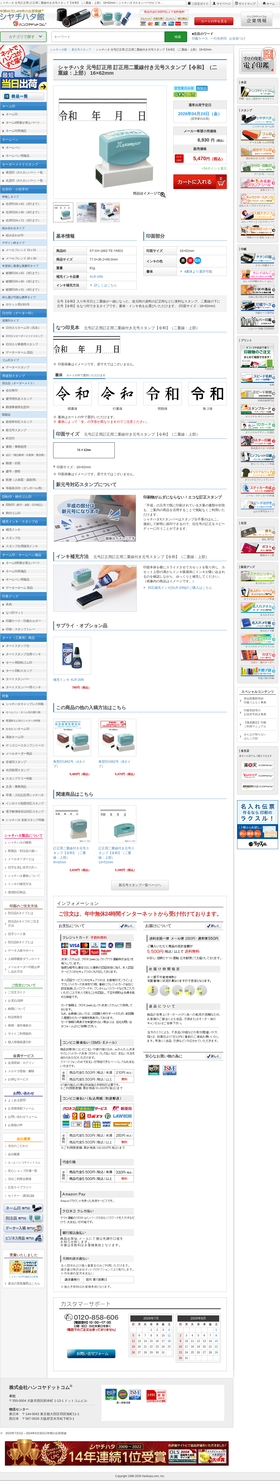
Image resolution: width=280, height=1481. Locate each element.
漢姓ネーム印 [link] (14, 737)
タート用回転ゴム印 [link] (19, 662)
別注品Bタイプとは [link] (20, 942)
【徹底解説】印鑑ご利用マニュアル (255, 724)
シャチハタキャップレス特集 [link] (25, 704)
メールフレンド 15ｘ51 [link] (21, 250)
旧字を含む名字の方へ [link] (22, 867)
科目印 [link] (10, 438)
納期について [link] (16, 1008)
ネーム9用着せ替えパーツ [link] (22, 122)
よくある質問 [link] (16, 1100)
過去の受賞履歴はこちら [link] (24, 1283)
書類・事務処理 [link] (16, 446)
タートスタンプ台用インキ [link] (23, 654)
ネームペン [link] (13, 147)
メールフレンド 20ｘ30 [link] (21, 258)
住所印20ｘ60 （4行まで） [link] (23, 212)
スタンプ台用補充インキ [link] (22, 546)
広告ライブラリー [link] (19, 1187)
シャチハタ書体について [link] (24, 876)
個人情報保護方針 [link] (19, 1042)
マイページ (224, 3)
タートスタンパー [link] (17, 679)
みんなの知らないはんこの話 (255, 736)
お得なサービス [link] (18, 1079)
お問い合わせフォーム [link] (22, 1116)
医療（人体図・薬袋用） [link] (22, 479)
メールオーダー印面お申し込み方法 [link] (24, 969)
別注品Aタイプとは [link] (20, 913)
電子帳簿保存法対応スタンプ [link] (25, 811)
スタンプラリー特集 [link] (19, 778)
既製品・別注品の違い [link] (22, 851)
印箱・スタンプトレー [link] (20, 629)
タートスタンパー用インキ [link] (23, 687)
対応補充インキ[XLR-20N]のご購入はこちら (180, 588)
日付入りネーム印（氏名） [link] (23, 327)
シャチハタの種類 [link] (19, 842)
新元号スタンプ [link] (16, 430)
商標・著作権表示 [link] (19, 1025)
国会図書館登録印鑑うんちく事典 (255, 700)
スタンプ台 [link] (13, 538)
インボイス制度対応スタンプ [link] (25, 803)
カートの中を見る (214, 21)
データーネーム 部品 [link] (19, 352)
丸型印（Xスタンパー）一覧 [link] (24, 180)
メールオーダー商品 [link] (19, 753)
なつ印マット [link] (14, 612)
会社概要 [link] (14, 1154)
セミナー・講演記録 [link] (21, 1195)
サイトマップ (247, 3)
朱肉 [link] (9, 604)
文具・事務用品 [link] (16, 786)
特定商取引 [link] (15, 1017)
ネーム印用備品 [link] (16, 130)
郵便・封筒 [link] (13, 463)
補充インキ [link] (13, 529)
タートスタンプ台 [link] (17, 645)
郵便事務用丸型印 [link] (17, 407)
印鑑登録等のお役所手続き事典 (255, 712)
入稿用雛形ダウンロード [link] (24, 959)
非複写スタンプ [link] (16, 762)
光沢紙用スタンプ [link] (17, 770)
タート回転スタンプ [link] (19, 670)
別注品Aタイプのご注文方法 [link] (23, 924)
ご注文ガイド (200, 3)
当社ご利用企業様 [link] (19, 1179)
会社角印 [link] (12, 390)
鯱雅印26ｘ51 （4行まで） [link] (23, 289)
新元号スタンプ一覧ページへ (140, 885)
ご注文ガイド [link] (16, 992)
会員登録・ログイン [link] (21, 1062)
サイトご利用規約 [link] (19, 1033)
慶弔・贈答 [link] (13, 471)
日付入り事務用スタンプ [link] (22, 344)
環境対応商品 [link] (16, 892)
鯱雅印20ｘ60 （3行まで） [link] (23, 281)
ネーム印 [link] (12, 114)
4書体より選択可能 (198, 271)
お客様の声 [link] (15, 1125)
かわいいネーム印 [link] (17, 729)
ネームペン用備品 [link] (17, 155)
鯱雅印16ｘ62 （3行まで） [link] (23, 273)
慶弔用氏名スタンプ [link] (19, 398)
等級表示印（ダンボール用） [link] (25, 488)
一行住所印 (218, 38)
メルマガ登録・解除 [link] (21, 1071)
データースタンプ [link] (17, 367)
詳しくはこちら (105, 285)
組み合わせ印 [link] (14, 235)
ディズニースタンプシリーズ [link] (25, 745)
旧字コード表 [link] (16, 934)
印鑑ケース (200, 38)
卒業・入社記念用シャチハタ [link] (25, 795)
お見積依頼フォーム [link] (21, 1108)
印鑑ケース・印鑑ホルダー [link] (23, 621)
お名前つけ (237, 38)
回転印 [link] (25, 504)
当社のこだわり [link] (18, 1146)
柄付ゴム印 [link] (13, 513)
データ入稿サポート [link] (21, 950)
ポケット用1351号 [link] (18, 304)
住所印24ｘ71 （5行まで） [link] (23, 220)
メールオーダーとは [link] (21, 859)
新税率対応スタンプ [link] (19, 422)
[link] (72, 665)
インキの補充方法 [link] (19, 884)
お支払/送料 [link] (15, 1000)
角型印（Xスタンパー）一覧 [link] (24, 172)
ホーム (270, 3)
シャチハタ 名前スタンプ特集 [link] (25, 820)
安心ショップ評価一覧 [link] (22, 1171)
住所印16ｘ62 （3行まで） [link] (23, 204)
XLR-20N (96, 276)
